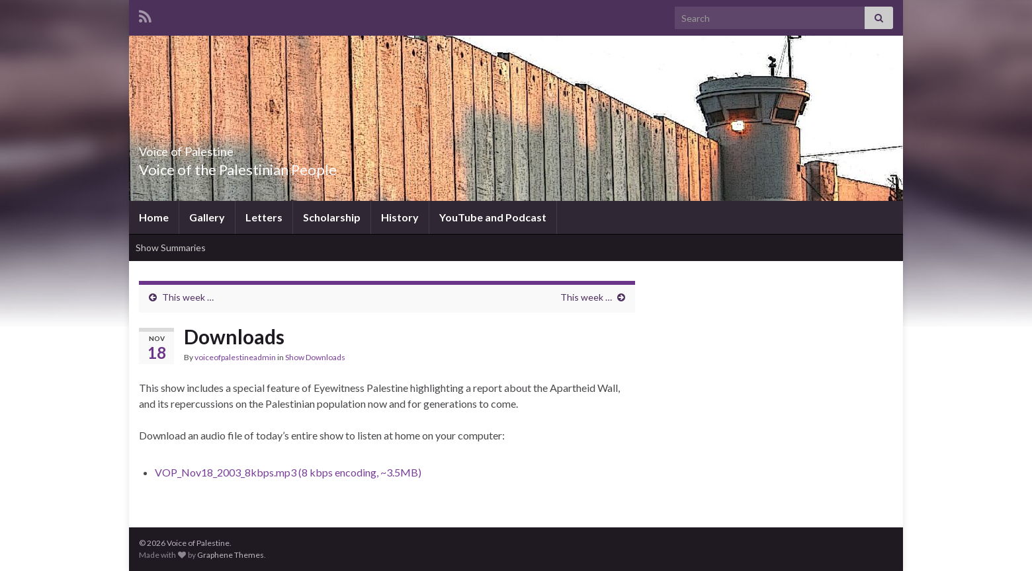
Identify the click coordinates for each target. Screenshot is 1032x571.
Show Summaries (171, 247)
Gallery (207, 217)
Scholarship (332, 217)
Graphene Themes (230, 555)
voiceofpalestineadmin (235, 357)
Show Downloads (315, 357)
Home (154, 217)
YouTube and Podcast (492, 217)
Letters (263, 217)
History (400, 217)
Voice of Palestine (213, 148)
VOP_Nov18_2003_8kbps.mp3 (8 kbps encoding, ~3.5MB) (288, 472)
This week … (188, 297)
